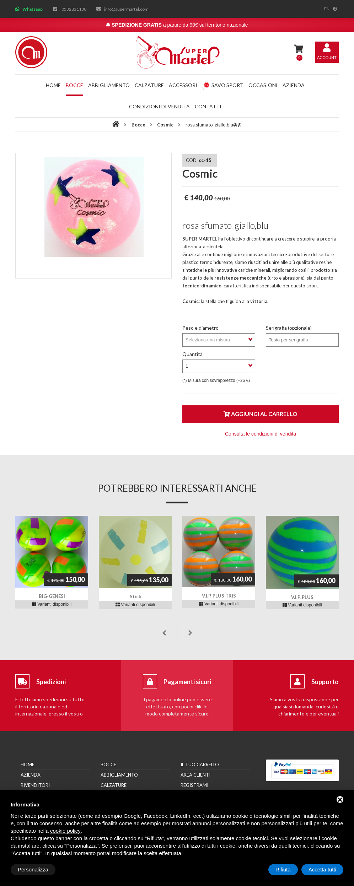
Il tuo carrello (200, 764)
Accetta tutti (322, 869)
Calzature (149, 85)
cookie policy (65, 831)
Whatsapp (32, 9)
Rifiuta (283, 869)
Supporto (325, 682)
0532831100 (73, 9)
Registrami (194, 785)
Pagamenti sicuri (187, 682)
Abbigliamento (109, 85)
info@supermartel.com (126, 9)
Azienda (294, 85)
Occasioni (263, 85)
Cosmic (165, 125)
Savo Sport (222, 85)
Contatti (208, 106)
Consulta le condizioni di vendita (260, 434)
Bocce (74, 85)
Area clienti (195, 775)
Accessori (183, 85)
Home (53, 85)
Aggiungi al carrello (260, 413)
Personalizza (33, 869)
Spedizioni (51, 682)
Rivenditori (35, 785)
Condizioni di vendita (159, 106)
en (326, 9)
